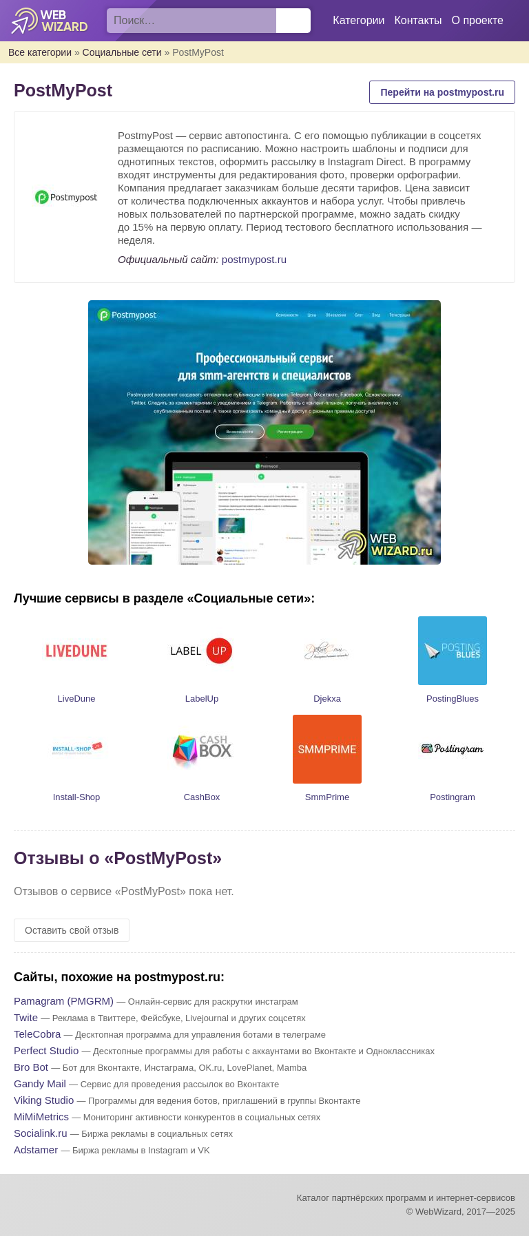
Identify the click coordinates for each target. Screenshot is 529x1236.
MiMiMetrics (41, 1116)
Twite (26, 1017)
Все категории (40, 52)
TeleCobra (37, 1034)
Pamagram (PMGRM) (64, 1001)
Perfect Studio (46, 1050)
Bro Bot (31, 1067)
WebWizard (50, 20)
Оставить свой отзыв (71, 930)
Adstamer (36, 1149)
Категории (358, 20)
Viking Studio (44, 1100)
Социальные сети (122, 52)
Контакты (418, 20)
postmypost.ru (254, 259)
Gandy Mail (40, 1083)
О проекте (478, 20)
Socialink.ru (41, 1133)
